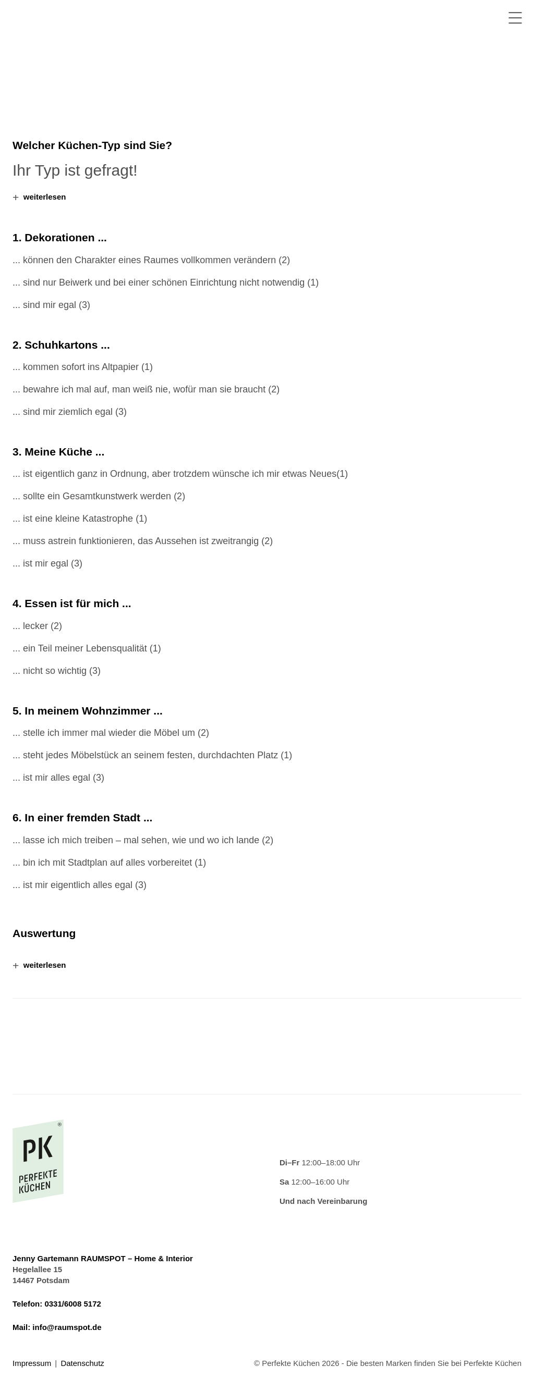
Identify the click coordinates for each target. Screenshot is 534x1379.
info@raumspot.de (66, 1327)
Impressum (32, 1363)
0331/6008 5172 (72, 1303)
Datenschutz (82, 1363)
